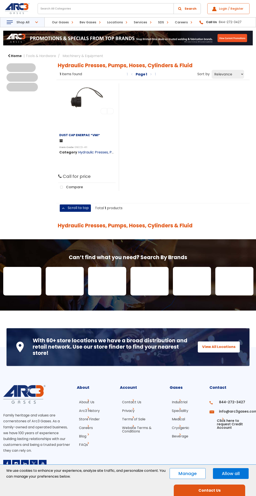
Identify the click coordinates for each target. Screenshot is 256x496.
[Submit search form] (187, 8)
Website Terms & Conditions (134, 427)
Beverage (178, 433)
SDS (161, 22)
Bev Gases (88, 22)
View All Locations (215, 346)
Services (140, 22)
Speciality (178, 409)
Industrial (177, 402)
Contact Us (129, 402)
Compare (70, 187)
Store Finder (87, 417)
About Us (84, 402)
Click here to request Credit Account (227, 419)
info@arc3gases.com (234, 409)
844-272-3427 (228, 402)
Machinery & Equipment (83, 55)
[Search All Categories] (119, 8)
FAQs (81, 441)
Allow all (231, 473)
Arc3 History (87, 409)
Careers (181, 22)
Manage (188, 473)
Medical (176, 417)
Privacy (126, 409)
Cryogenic (178, 425)
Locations (115, 22)
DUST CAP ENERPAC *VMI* (79, 135)
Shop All (22, 22)
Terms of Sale (131, 417)
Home (15, 55)
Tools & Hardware (41, 55)
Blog (80, 433)
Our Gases (60, 22)
